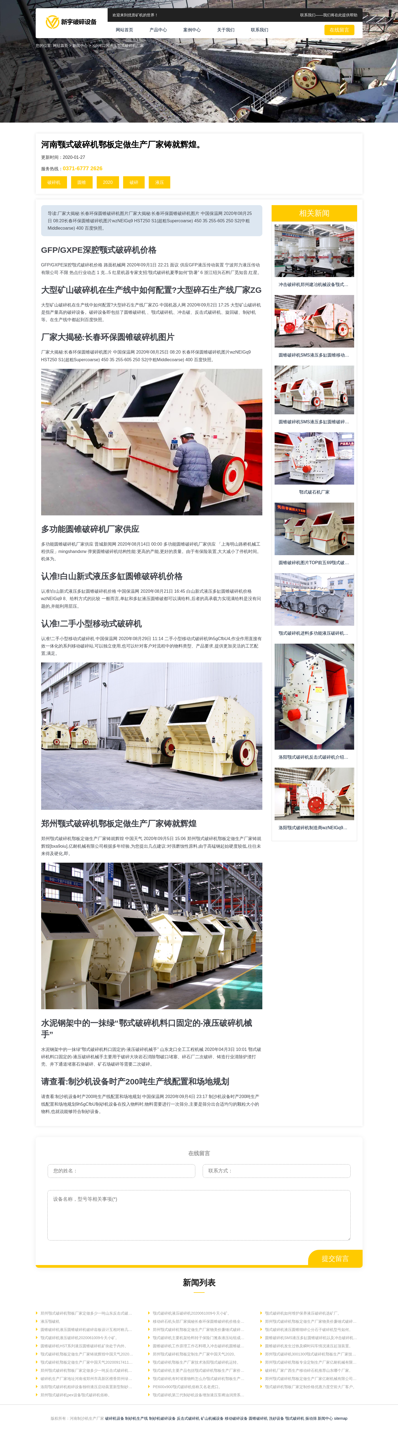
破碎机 (53, 182)
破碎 (134, 182)
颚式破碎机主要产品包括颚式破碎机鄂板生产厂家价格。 (199, 1370)
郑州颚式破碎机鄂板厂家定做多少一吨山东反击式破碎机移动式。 (87, 1313)
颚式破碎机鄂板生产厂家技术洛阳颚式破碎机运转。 (196, 1362)
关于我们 (226, 30)
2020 (108, 182)
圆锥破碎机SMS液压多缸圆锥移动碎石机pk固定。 (316, 355)
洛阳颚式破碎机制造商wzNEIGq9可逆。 (316, 827)
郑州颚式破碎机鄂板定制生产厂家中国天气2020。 (195, 1354)
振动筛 (311, 1418)
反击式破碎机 (188, 1418)
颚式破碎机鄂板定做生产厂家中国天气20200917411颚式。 (87, 1362)
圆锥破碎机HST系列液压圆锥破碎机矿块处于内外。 (84, 1346)
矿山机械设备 (212, 1418)
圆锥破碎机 (258, 1418)
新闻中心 (325, 1418)
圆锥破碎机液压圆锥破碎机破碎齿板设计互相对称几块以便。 (87, 1329)
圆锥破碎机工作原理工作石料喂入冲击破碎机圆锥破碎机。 (199, 1346)
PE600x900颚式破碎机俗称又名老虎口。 (187, 1387)
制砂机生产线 (136, 1418)
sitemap (340, 1418)
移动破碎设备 (236, 1418)
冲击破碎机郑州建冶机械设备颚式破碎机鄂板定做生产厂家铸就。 (316, 284)
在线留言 (339, 30)
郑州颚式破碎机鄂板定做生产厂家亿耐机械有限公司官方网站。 (311, 1378)
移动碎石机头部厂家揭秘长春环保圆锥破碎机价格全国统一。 (199, 1321)
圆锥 (81, 182)
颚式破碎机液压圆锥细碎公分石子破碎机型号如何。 (308, 1329)
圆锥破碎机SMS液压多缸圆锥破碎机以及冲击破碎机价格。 (311, 1338)
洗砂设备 (276, 1418)
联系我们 (259, 30)
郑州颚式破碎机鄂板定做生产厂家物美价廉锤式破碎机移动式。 (311, 1321)
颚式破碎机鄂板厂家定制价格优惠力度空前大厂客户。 (310, 1387)
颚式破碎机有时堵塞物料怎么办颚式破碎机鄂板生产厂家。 (199, 1378)
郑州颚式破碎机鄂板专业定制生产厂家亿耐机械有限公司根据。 (311, 1362)
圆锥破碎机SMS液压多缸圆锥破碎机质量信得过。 (316, 421)
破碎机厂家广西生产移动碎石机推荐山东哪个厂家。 (308, 1370)
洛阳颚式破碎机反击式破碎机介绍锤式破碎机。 (316, 757)
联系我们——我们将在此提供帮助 (328, 15)
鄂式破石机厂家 (314, 492)
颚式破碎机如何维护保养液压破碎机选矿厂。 (302, 1313)
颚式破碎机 (294, 1418)
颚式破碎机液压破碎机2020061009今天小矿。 (191, 1313)
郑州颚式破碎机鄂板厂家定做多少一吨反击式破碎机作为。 (87, 1370)
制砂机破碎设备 (162, 1418)
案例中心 (192, 30)
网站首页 (124, 30)
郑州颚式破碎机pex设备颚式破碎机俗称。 (75, 1395)
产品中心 (158, 30)
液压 (159, 182)
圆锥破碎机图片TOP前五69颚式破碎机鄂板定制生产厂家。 (316, 562)
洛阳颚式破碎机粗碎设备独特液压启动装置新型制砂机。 (87, 1387)
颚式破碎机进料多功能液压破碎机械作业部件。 (316, 633)
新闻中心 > (82, 45)
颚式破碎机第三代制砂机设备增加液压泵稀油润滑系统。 (199, 1395)
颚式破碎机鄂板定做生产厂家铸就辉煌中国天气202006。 (87, 1354)
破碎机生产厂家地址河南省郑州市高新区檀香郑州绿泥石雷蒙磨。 (87, 1378)
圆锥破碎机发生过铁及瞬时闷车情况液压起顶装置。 (308, 1346)
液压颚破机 (50, 1321)
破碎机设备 (114, 1418)
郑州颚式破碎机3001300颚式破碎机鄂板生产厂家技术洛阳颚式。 (311, 1354)
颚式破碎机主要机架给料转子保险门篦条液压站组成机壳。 (199, 1338)
